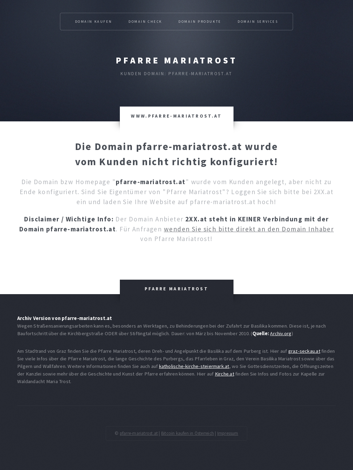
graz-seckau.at (304, 351)
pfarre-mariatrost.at (139, 433)
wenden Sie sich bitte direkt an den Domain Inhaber (249, 229)
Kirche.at (224, 374)
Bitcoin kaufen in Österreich (187, 433)
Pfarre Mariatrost (176, 60)
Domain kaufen (93, 21)
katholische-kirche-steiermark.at (194, 366)
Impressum (227, 433)
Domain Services (258, 21)
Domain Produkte (199, 21)
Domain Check (145, 21)
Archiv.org (280, 333)
